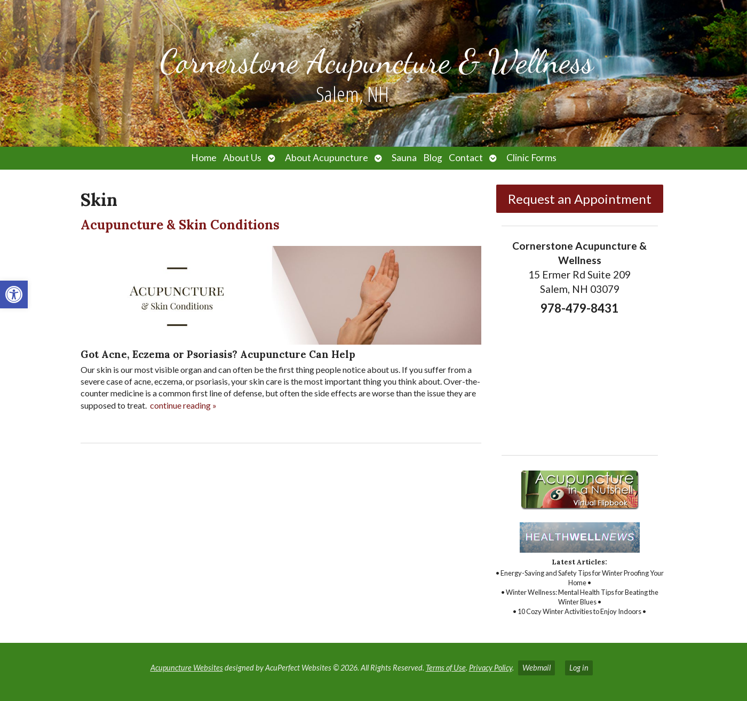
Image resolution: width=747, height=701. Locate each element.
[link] (14, 294)
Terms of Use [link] (446, 667)
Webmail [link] (536, 667)
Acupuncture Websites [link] (186, 667)
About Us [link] (242, 157)
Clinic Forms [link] (531, 157)
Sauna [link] (404, 157)
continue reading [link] (183, 405)
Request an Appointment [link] (579, 198)
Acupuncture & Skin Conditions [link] (180, 225)
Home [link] (204, 157)
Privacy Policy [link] (490, 667)
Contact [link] (466, 157)
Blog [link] (432, 157)
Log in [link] (579, 667)
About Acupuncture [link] (326, 157)
